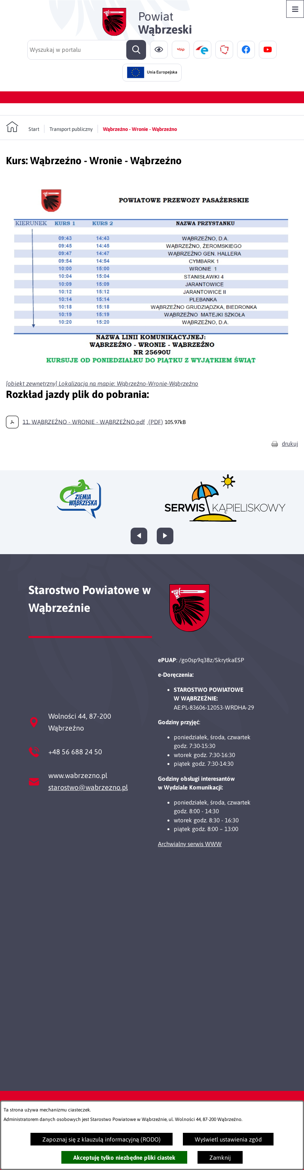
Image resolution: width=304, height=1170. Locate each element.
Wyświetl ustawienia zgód (228, 1139)
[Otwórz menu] (295, 9)
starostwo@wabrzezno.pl (88, 787)
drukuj (290, 443)
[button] (152, 370)
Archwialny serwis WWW (190, 844)
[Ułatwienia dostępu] (159, 50)
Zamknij (220, 1157)
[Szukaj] (136, 50)
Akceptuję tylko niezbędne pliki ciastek (124, 1157)
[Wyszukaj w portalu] (86, 50)
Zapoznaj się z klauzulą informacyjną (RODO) (101, 1139)
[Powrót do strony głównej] (22, 127)
